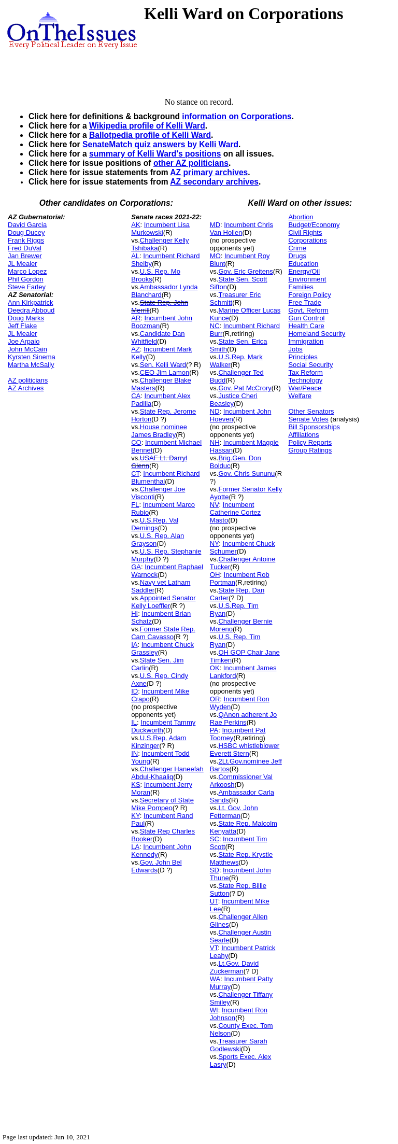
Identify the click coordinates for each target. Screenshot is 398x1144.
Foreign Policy (309, 295)
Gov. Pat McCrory (244, 388)
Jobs (295, 349)
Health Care (306, 326)
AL (135, 256)
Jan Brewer (25, 256)
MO (215, 256)
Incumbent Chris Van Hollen (241, 228)
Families (300, 287)
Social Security (310, 365)
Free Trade (304, 302)
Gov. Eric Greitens (245, 271)
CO (136, 442)
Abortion (300, 217)
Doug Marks (26, 318)
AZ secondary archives (214, 181)
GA (136, 567)
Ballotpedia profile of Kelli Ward (150, 135)
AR (135, 318)
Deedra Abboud (31, 310)
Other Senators (311, 411)
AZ (135, 349)
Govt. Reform (308, 310)
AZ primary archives (209, 172)
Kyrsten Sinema (31, 357)
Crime (297, 248)
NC (215, 326)
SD (214, 870)
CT (135, 473)
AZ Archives (26, 388)
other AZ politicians (191, 163)
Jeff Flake (22, 326)
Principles (302, 357)
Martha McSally (31, 365)
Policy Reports (310, 442)
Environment (307, 279)
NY (214, 543)
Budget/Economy (313, 225)
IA (134, 644)
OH (215, 574)
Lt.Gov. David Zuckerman (234, 967)
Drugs (297, 256)
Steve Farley (27, 287)
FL (135, 505)
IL (134, 722)
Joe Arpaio (23, 341)
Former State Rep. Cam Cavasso (163, 633)
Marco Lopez (27, 271)
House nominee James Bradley (159, 431)
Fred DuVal (24, 248)
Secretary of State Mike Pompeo (162, 804)
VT (214, 948)
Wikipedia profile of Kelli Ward (147, 125)
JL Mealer (22, 263)
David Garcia (27, 225)
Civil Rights (305, 232)
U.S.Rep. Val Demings (154, 524)
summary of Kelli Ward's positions (155, 153)
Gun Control (306, 318)
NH (215, 442)
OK (215, 668)
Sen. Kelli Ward (163, 365)
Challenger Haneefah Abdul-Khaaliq (167, 773)
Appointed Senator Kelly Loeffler (163, 602)
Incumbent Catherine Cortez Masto (235, 512)
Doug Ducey (26, 232)
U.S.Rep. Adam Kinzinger (158, 742)
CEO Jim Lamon (164, 372)
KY (135, 816)
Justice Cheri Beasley (234, 399)
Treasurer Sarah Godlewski (238, 1045)
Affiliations (303, 435)
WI (214, 1010)
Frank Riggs (26, 240)
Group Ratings (310, 450)
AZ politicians (28, 380)
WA (215, 979)
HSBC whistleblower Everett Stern (244, 749)
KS (135, 784)
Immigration (305, 341)
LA (135, 847)
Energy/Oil (304, 271)
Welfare (299, 396)
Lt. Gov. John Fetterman (234, 812)
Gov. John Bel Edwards (156, 866)
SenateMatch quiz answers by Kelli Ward (160, 144)
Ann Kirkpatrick (30, 302)
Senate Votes (308, 419)
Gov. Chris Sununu (246, 473)
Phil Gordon (26, 279)
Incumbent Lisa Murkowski (160, 228)
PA (214, 730)
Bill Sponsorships (314, 427)
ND (215, 411)
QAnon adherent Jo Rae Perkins (243, 718)
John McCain (27, 349)
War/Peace (304, 388)
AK (135, 225)
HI (134, 613)
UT (214, 901)
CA (135, 396)
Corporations (307, 240)
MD (215, 225)
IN (134, 753)
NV (214, 505)
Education (303, 263)
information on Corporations (236, 116)
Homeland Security (316, 333)
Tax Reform (305, 372)
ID (134, 691)
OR (215, 699)
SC (214, 839)
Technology (305, 380)
